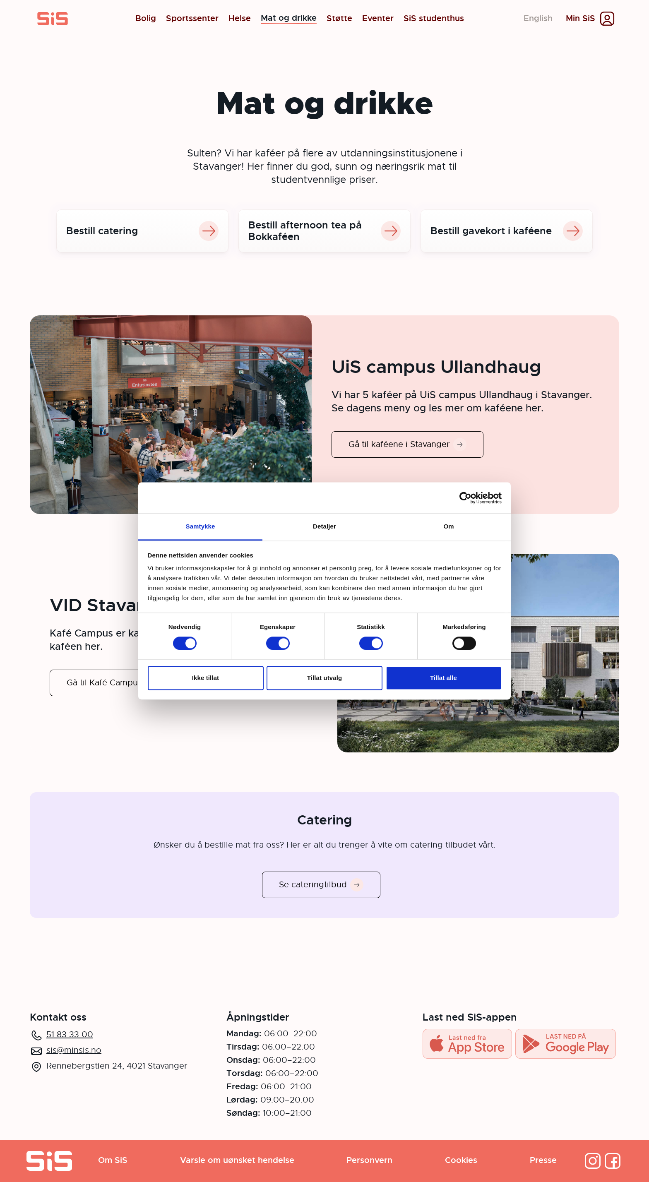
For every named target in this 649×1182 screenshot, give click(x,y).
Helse (239, 19)
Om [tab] (448, 526)
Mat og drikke (289, 18)
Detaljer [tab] (324, 526)
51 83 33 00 (69, 1034)
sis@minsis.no (73, 1050)
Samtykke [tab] (200, 526)
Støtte (339, 19)
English (538, 18)
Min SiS (580, 19)
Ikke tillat (205, 677)
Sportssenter (192, 19)
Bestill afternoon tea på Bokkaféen (324, 231)
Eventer (378, 19)
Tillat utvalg (324, 677)
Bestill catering (142, 231)
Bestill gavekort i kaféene (506, 231)
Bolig (145, 19)
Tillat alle (443, 677)
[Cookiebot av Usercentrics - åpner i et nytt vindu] (465, 498)
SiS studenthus (434, 19)
